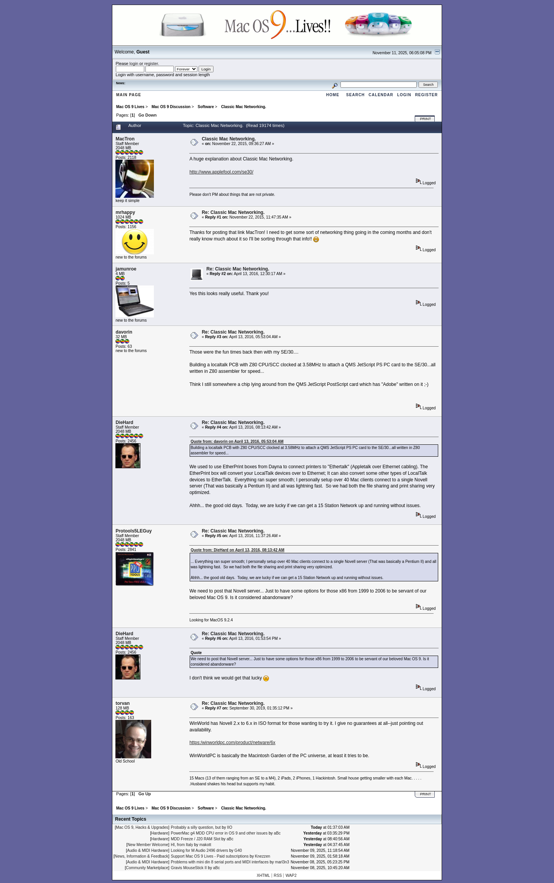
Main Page (128, 95)
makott (205, 845)
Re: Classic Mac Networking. (233, 212)
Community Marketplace (147, 868)
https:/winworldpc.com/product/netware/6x (232, 742)
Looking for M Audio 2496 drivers (199, 850)
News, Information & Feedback (141, 856)
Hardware (159, 833)
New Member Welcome (147, 845)
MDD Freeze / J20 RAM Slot (195, 839)
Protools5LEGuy (133, 531)
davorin (123, 332)
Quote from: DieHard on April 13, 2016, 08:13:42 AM (237, 550)
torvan (122, 703)
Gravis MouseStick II (189, 868)
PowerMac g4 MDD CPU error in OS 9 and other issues (219, 833)
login (134, 63)
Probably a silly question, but (196, 827)
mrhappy (125, 212)
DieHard (124, 422)
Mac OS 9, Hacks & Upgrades (142, 827)
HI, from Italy (182, 845)
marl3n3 (282, 862)
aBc (277, 833)
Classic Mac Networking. (229, 139)
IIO (229, 827)
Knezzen (262, 856)
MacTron (124, 139)
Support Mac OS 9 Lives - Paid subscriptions (210, 856)
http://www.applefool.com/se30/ (221, 172)
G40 (238, 850)
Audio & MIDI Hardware (147, 850)
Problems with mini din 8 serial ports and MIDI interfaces (220, 862)
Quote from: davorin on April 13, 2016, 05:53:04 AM (237, 441)
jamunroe (125, 269)
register (151, 63)
